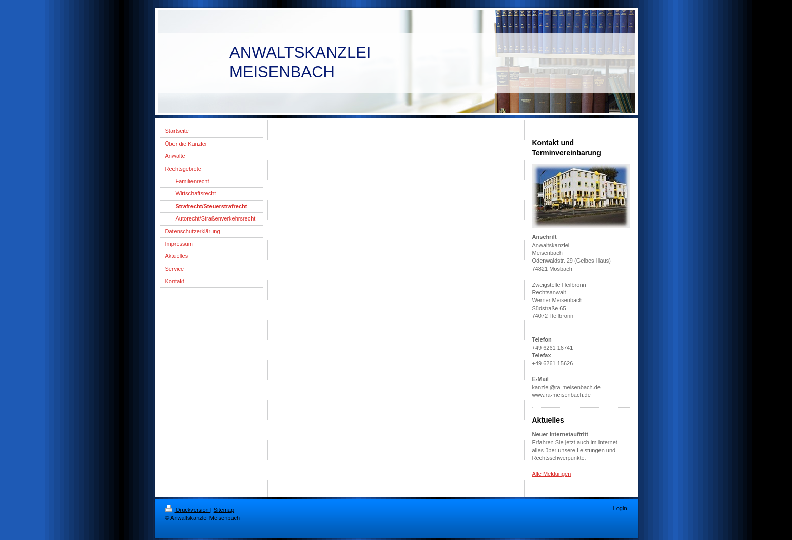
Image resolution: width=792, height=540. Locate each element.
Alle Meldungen (551, 474)
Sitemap (224, 510)
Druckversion (187, 510)
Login (620, 508)
